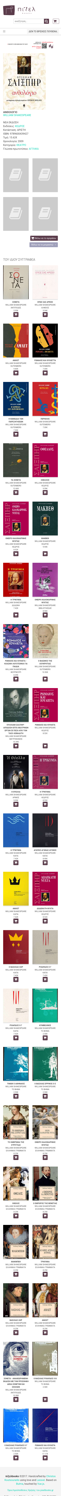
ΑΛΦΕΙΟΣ (45, 308)
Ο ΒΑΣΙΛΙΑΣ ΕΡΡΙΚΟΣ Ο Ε (45, 1084)
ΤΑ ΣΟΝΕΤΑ (16, 480)
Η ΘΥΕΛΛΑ (15, 792)
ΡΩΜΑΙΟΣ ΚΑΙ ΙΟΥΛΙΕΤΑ (45, 725)
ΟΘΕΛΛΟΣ (45, 480)
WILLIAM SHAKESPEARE (17, 115)
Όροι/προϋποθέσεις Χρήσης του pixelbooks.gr (31, 1490)
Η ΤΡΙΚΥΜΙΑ (16, 600)
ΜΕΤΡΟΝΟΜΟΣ (15, 739)
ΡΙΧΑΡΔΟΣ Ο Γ (45, 967)
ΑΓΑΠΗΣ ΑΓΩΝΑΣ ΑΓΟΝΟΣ (45, 850)
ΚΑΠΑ (15, 856)
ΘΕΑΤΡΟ (21, 145)
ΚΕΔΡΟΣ (20, 126)
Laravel (41, 1480)
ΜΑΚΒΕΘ (45, 538)
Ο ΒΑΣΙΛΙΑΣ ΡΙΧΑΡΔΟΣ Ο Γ (15, 1445)
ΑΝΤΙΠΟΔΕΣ (16, 308)
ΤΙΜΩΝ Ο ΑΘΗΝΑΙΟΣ (16, 1084)
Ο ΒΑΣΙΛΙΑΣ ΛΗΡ (16, 967)
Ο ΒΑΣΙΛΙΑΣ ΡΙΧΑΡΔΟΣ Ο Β (45, 1378)
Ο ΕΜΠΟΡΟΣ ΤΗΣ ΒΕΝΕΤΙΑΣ (45, 1203)
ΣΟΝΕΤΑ (15, 302)
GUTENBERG (16, 366)
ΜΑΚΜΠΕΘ (16, 1262)
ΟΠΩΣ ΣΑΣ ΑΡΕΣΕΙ (45, 302)
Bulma (19, 1483)
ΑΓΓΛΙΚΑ (34, 148)
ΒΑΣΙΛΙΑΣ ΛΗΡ (16, 1320)
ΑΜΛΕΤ (16, 360)
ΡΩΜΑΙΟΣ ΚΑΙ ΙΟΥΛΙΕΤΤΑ (45, 360)
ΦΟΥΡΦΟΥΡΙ (16, 672)
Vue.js (40, 1483)
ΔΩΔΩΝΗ (16, 605)
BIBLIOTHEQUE (45, 608)
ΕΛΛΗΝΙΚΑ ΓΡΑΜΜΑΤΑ (16, 1151)
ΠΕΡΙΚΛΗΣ (45, 419)
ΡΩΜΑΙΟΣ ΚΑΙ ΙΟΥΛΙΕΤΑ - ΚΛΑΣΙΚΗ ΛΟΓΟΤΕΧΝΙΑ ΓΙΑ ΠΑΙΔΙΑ (15, 664)
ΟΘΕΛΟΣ (16, 1203)
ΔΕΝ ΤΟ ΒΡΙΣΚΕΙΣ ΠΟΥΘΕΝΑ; (43, 31)
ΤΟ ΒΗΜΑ (45, 1031)
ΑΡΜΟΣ (16, 797)
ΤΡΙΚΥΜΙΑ (45, 1262)
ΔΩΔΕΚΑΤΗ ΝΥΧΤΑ (45, 908)
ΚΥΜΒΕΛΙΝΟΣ (45, 1025)
